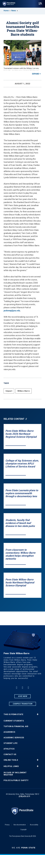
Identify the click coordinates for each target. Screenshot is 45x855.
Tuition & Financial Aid (16, 726)
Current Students (14, 721)
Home (6, 10)
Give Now (22, 696)
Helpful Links (11, 766)
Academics (9, 732)
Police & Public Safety (16, 780)
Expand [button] (35, 74)
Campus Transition (22, 704)
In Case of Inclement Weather (15, 774)
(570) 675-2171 (24, 796)
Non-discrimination (20, 825)
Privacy (7, 825)
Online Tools (11, 760)
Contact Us (10, 754)
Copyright (23, 829)
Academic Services (14, 738)
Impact (9, 391)
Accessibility (34, 825)
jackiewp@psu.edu (12, 310)
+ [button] (37, 714)
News (13, 10)
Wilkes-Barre (23, 391)
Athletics (9, 749)
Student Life (10, 743)
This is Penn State (13, 714)
